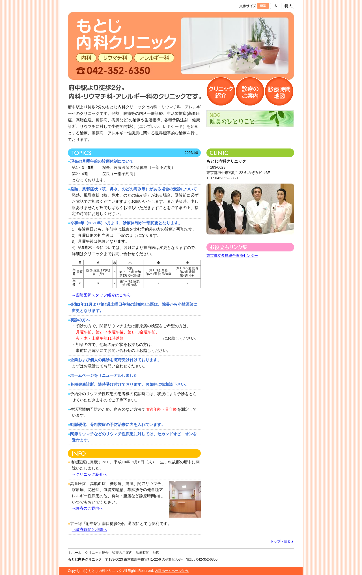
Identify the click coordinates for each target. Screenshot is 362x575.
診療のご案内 (122, 553)
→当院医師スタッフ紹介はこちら (101, 295)
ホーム (76, 553)
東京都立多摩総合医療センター (232, 255)
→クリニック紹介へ (89, 474)
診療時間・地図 (148, 553)
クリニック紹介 (97, 553)
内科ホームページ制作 (172, 571)
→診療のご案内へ (88, 508)
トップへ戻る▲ (282, 541)
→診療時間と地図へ (89, 529)
